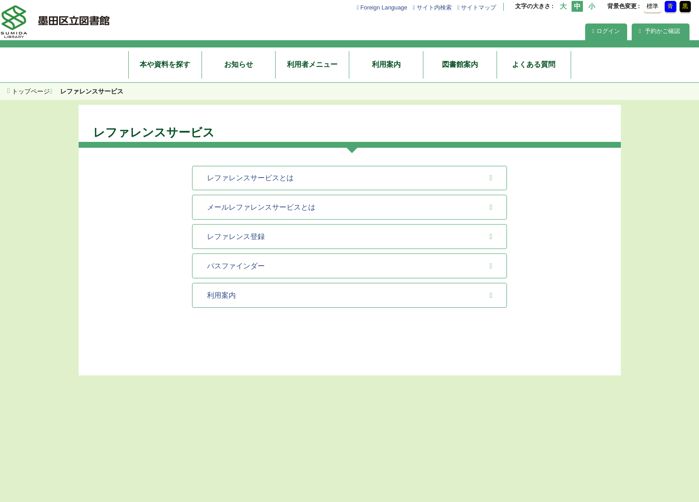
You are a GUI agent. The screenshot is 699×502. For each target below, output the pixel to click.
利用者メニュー (312, 64)
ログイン (606, 31)
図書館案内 (460, 64)
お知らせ (238, 64)
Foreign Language (383, 7)
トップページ (31, 91)
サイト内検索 (434, 7)
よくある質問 (533, 64)
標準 (652, 6)
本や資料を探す (165, 64)
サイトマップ (478, 7)
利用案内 (386, 64)
